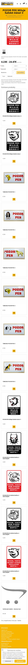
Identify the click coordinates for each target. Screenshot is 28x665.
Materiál (3, 69)
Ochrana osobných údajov (7, 633)
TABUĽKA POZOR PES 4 (9, 305)
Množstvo (3, 72)
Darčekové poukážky (6, 646)
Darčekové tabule (12, 15)
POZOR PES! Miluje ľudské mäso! (11, 154)
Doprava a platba (5, 637)
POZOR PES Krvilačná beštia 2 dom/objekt (11, 458)
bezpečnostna (7, 620)
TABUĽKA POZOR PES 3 (9, 267)
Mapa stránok (4, 645)
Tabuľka (19, 620)
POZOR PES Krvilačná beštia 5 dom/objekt (11, 571)
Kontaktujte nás (5, 643)
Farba (2, 66)
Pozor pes (20, 15)
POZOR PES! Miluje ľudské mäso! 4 (12, 116)
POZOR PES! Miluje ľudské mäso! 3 (14, 17)
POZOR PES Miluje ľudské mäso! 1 (12, 419)
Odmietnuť (8, 661)
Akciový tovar (4, 648)
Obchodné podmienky (6, 631)
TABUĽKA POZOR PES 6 (9, 381)
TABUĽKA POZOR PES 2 (9, 230)
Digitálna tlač (4, 630)
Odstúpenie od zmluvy (6, 634)
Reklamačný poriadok (6, 636)
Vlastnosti (10, 76)
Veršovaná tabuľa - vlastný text (12, 609)
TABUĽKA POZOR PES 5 (9, 343)
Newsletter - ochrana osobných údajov (10, 639)
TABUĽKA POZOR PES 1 (9, 192)
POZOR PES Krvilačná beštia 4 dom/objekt (11, 533)
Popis (3, 76)
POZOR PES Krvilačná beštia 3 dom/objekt (11, 496)
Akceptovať (20, 661)
